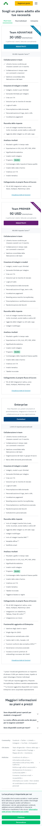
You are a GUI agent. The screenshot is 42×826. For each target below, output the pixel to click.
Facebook (16, 740)
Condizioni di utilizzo (20, 757)
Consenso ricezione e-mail (22, 775)
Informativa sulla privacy (21, 760)
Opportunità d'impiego (25, 750)
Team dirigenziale (19, 748)
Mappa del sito (18, 753)
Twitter (23, 740)
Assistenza (28, 753)
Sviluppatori (33, 743)
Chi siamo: (5, 748)
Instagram (16, 743)
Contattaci (21, 419)
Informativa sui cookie (20, 812)
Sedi (14, 750)
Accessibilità (17, 778)
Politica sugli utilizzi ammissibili (24, 767)
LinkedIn (31, 740)
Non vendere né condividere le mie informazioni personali (26, 783)
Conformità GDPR (19, 773)
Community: (6, 740)
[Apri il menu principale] (36, 3)
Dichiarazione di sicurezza (22, 770)
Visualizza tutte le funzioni (21, 195)
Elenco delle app (32, 748)
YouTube (24, 743)
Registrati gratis (24, 3)
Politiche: (5, 757)
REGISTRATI (21, 46)
